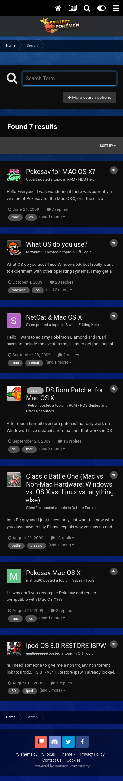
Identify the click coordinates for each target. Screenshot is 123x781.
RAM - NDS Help (81, 179)
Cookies (74, 760)
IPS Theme (22, 754)
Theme (67, 754)
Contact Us (52, 760)
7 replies (57, 209)
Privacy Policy (92, 754)
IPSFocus (46, 754)
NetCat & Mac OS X (54, 317)
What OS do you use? (57, 244)
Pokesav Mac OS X (53, 573)
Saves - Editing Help (82, 324)
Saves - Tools (83, 580)
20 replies (61, 282)
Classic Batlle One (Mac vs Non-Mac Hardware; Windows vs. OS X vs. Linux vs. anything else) (70, 488)
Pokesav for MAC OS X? (60, 172)
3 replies (61, 683)
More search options (89, 97)
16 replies (69, 441)
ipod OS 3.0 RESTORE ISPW (66, 646)
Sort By (108, 146)
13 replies (62, 537)
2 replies (68, 354)
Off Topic (83, 252)
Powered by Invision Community (61, 766)
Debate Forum (84, 507)
